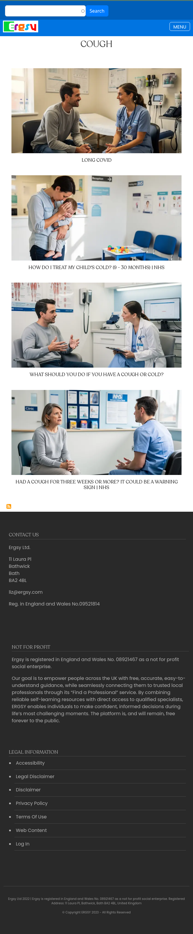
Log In (22, 843)
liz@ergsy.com (26, 592)
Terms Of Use (31, 816)
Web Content (31, 830)
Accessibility (30, 763)
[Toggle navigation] (179, 26)
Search (97, 11)
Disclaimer (28, 789)
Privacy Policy (32, 803)
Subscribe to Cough (8, 506)
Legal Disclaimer (35, 776)
